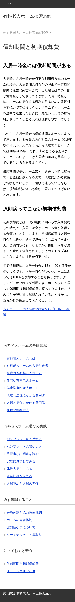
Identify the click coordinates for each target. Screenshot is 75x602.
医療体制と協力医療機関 (24, 512)
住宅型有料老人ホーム (23, 380)
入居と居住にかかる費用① (26, 395)
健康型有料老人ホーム (23, 388)
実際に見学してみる (21, 461)
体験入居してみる (19, 468)
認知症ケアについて (21, 527)
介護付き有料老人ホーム (24, 373)
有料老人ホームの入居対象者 (27, 365)
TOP (27, 32)
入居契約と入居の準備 (23, 483)
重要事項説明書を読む (23, 454)
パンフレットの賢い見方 (24, 446)
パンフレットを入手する (24, 439)
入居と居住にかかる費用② (26, 402)
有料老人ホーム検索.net (26, 16)
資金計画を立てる (19, 476)
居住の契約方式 (18, 410)
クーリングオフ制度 (21, 571)
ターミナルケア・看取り (24, 534)
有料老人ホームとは (21, 358)
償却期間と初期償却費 (23, 563)
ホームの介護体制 (19, 520)
